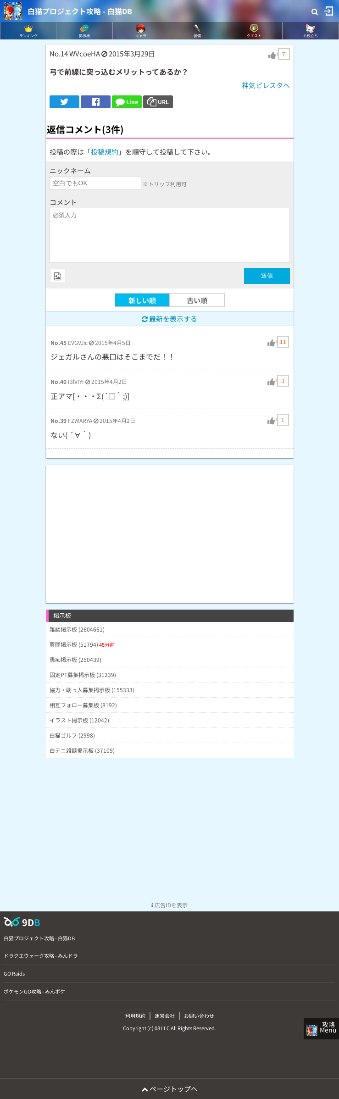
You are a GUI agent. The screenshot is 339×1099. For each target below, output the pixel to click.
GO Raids (14, 973)
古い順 (197, 300)
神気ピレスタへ (266, 85)
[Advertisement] (170, 529)
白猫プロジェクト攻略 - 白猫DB (80, 11)
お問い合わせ (199, 1015)
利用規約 (135, 1015)
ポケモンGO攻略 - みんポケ (34, 991)
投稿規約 (104, 151)
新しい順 (142, 300)
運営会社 (165, 1015)
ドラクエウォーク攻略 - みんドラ (41, 955)
